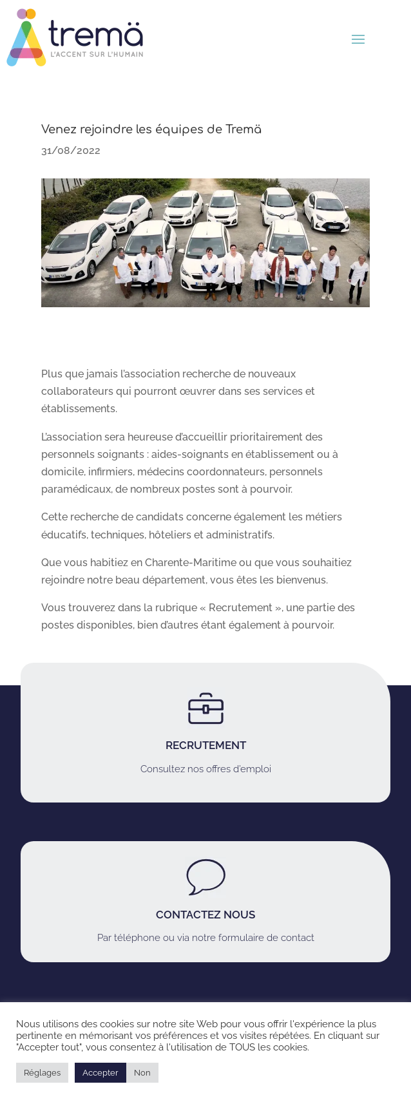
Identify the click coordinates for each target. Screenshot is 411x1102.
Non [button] (142, 1073)
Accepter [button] (100, 1073)
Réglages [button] (42, 1073)
